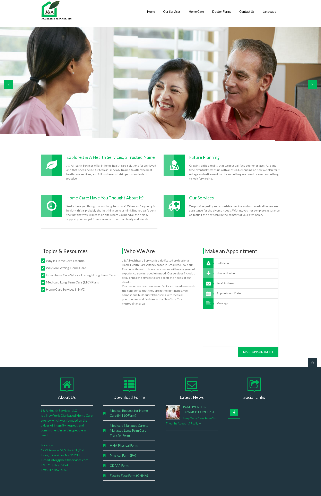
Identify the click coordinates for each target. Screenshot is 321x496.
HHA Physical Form (124, 445)
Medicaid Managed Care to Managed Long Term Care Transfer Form (129, 430)
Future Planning (204, 157)
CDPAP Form (119, 465)
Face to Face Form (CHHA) (129, 475)
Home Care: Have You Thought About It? (105, 197)
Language (269, 11)
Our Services (172, 11)
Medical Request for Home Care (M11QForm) (129, 412)
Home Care (196, 11)
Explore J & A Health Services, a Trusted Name (110, 157)
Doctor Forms (221, 11)
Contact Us (246, 11)
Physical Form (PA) (123, 455)
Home (151, 11)
